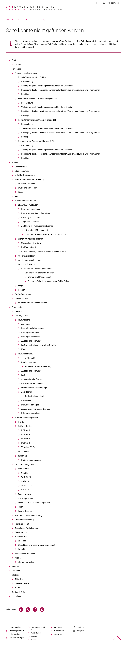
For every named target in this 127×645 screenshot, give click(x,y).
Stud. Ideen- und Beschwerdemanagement (36, 545)
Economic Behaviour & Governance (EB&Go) (37, 98)
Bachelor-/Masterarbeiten (32, 383)
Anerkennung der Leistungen (30, 260)
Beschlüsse (26, 400)
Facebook (80, 627)
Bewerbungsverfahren (30, 209)
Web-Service (23, 451)
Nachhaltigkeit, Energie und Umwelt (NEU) (36, 141)
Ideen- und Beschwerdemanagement (34, 502)
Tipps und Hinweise (30, 222)
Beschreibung (27, 81)
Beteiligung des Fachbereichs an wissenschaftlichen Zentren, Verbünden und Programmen (60, 111)
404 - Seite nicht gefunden (52, 20)
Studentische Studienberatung (38, 366)
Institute (15, 566)
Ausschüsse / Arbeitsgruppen (28, 528)
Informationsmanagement (26, 418)
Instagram (80, 631)
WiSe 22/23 (26, 485)
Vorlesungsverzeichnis (38, 628)
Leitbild (18, 64)
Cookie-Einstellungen (16, 638)
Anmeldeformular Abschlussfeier (32, 303)
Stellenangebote (22, 583)
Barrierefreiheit (59, 631)
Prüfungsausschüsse (30, 337)
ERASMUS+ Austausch (28, 205)
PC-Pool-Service (25, 426)
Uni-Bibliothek (36, 633)
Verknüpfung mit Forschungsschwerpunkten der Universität (47, 86)
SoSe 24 (25, 473)
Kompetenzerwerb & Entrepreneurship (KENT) (38, 120)
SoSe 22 (25, 490)
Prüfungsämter (21, 315)
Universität (9, 20)
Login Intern (17, 596)
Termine (18, 587)
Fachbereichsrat (22, 524)
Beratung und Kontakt (30, 217)
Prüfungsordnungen (30, 332)
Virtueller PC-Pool (28, 447)
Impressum (58, 634)
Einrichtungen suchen (16, 631)
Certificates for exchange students (39, 273)
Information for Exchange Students (36, 268)
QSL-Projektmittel (25, 498)
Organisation (17, 307)
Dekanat (18, 311)
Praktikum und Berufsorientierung (29, 179)
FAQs (20, 285)
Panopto (34, 640)
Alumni (18, 558)
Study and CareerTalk (27, 188)
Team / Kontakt (28, 358)
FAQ (23, 375)
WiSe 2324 (26, 477)
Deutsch (114, 3)
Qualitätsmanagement (24, 464)
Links (20, 192)
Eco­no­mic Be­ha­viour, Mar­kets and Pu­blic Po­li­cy (45, 234)
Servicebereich (21, 167)
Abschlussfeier (21, 298)
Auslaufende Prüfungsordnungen (35, 409)
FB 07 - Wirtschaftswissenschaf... (28, 20)
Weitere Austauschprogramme (31, 239)
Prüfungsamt (24, 320)
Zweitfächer (26, 392)
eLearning (22, 456)
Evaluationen (24, 469)
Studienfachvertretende (35, 396)
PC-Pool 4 (25, 443)
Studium (15, 162)
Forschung (16, 69)
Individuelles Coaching (25, 175)
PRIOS (17, 196)
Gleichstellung (21, 532)
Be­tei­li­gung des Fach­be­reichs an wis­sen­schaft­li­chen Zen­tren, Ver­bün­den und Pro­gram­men (60, 90)
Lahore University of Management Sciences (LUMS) (43, 251)
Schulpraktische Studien (32, 379)
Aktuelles (19, 579)
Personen (16, 571)
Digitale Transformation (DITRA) (32, 77)
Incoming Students (26, 264)
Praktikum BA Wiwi (26, 183)
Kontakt (21, 290)
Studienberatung (22, 171)
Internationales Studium (25, 201)
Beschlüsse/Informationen (33, 328)
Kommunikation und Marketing (28, 515)
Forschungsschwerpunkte (26, 73)
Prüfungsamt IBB (25, 354)
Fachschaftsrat (21, 536)
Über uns (22, 541)
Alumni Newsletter (26, 562)
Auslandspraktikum (26, 256)
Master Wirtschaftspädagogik (34, 388)
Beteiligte (25, 94)
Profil (14, 60)
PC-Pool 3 (25, 439)
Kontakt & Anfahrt (19, 592)
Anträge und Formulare (31, 341)
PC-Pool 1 (25, 430)
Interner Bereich (25, 511)
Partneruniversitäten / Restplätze (35, 213)
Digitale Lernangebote (31, 460)
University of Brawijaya (31, 243)
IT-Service (22, 422)
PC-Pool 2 (25, 434)
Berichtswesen (24, 494)
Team (20, 507)
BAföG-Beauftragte (23, 294)
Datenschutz (58, 627)
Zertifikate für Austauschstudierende (37, 226)
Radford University (29, 247)
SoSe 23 (25, 481)
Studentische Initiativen (25, 553)
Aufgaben (25, 324)
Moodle (34, 636)
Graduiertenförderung (24, 520)
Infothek (15, 575)
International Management (36, 230)
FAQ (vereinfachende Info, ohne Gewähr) (39, 345)
